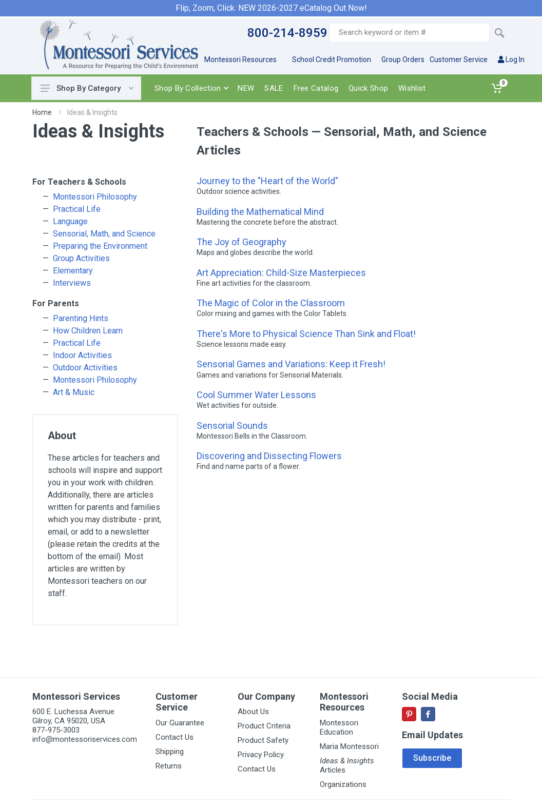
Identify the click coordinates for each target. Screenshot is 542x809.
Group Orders (402, 59)
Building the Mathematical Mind (260, 211)
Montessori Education (339, 727)
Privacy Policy (261, 754)
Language (70, 221)
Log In (511, 59)
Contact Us (174, 737)
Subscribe (432, 758)
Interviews (72, 283)
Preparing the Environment (100, 246)
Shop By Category (87, 88)
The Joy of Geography (241, 241)
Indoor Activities (82, 355)
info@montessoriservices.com (84, 739)
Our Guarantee (180, 722)
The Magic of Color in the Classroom (271, 303)
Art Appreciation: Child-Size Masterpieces (281, 272)
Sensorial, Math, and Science (104, 234)
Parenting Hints (80, 318)
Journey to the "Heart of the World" (267, 180)
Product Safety (263, 740)
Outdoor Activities (85, 367)
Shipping (170, 751)
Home (42, 112)
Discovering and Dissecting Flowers (269, 455)
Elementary (73, 270)
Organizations (343, 784)
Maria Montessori (349, 746)
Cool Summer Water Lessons (256, 394)
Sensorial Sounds (232, 425)
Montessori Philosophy (95, 197)
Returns (169, 766)
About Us (253, 711)
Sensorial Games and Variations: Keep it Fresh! (291, 364)
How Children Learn (88, 331)
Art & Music (73, 392)
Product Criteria (264, 726)
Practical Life (77, 209)
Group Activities (81, 258)
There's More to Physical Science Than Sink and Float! (306, 333)
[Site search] (409, 33)
